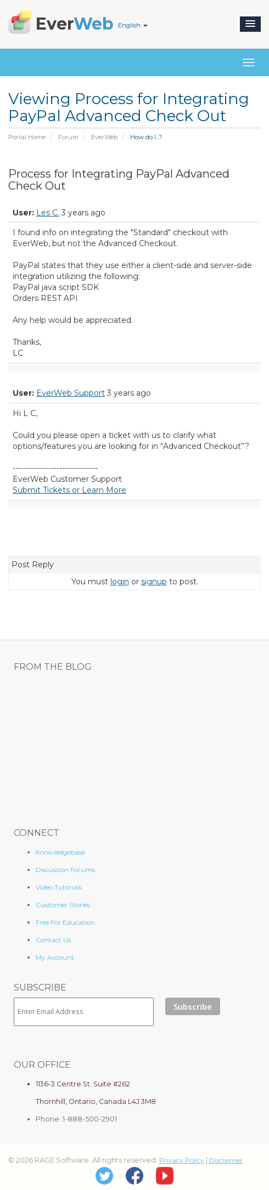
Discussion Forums (65, 870)
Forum (68, 137)
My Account (55, 957)
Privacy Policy (181, 1160)
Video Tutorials (59, 887)
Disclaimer (226, 1160)
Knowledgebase (60, 852)
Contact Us (53, 940)
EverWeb (104, 137)
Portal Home (27, 137)
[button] (250, 24)
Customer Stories (63, 905)
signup (154, 582)
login (119, 582)
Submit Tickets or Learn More (69, 490)
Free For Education (65, 922)
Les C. (47, 213)
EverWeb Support (70, 393)
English (133, 25)
